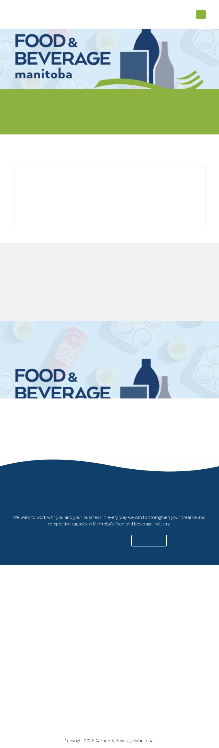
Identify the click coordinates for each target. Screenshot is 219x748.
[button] (201, 14)
